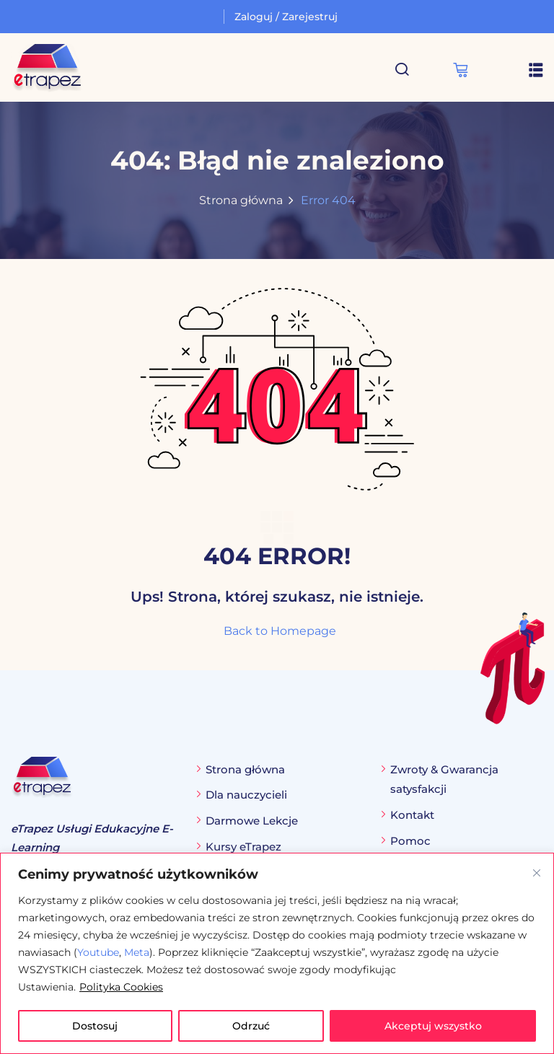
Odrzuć (251, 1025)
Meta (136, 952)
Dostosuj (95, 1025)
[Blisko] (537, 873)
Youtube (98, 952)
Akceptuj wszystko (433, 1025)
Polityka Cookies (121, 986)
